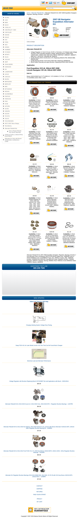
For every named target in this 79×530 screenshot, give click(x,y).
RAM (6, 106)
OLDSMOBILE (9, 99)
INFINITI (7, 59)
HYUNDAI (7, 57)
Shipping (39, 493)
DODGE (7, 39)
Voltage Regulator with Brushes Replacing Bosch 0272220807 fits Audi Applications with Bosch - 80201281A (39, 386)
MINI (6, 91)
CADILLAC (8, 32)
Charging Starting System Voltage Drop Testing (39, 330)
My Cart (39, 506)
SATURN (7, 111)
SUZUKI (7, 118)
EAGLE (7, 42)
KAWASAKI (8, 71)
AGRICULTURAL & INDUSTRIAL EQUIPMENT (14, 140)
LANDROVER (8, 76)
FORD (6, 47)
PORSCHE (8, 103)
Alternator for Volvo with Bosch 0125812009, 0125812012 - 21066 (13, 145)
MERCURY (8, 89)
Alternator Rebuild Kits (11, 133)
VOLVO (7, 123)
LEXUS (7, 79)
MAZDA (7, 84)
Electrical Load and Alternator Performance (39, 365)
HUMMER (7, 54)
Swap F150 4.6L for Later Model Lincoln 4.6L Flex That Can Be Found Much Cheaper (39, 350)
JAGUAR (7, 64)
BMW (6, 27)
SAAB (6, 108)
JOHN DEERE (9, 69)
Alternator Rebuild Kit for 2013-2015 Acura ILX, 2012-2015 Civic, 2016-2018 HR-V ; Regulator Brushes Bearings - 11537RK (39, 409)
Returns (39, 496)
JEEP (6, 67)
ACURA (7, 22)
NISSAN (7, 96)
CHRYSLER (8, 37)
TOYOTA (7, 121)
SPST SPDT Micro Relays (12, 128)
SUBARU (7, 116)
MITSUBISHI (8, 94)
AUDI (6, 25)
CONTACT (39, 491)
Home (28, 17)
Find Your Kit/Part (39, 499)
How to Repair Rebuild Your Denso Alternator (15, 136)
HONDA (7, 52)
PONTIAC (7, 101)
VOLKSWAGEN (9, 126)
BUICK (7, 30)
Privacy (39, 503)
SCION (7, 113)
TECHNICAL (8, 131)
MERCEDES (8, 86)
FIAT (6, 44)
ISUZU (6, 62)
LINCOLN (7, 81)
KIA (6, 74)
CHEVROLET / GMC (10, 34)
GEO (6, 49)
